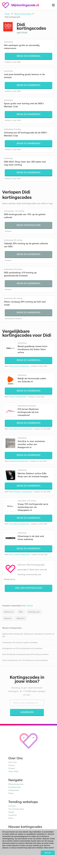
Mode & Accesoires (22, 14)
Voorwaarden (10, 318)
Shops (11, 793)
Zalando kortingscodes (17, 397)
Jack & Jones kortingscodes (19, 554)
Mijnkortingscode (16, 784)
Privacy (11, 765)
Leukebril (12, 815)
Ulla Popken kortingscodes (19, 524)
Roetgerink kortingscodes (19, 461)
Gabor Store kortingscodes (19, 366)
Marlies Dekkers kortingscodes (21, 492)
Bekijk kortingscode (29, 225)
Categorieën (13, 790)
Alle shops (27, 605)
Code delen (13, 771)
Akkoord (48, 853)
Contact (11, 768)
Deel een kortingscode (28, 587)
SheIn (10, 818)
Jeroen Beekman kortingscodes (21, 429)
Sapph (11, 812)
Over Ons (12, 762)
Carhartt (12, 806)
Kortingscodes (14, 787)
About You (8, 611)
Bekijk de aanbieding (28, 55)
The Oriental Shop (16, 809)
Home (7, 14)
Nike (21, 611)
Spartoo (7, 618)
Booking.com (34, 611)
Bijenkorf (20, 618)
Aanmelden (27, 712)
